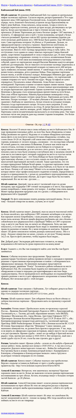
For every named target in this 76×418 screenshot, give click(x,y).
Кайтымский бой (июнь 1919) (48, 5)
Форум (4, 5)
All (49, 124)
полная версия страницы (12, 413)
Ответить (68, 5)
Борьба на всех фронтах (21, 5)
